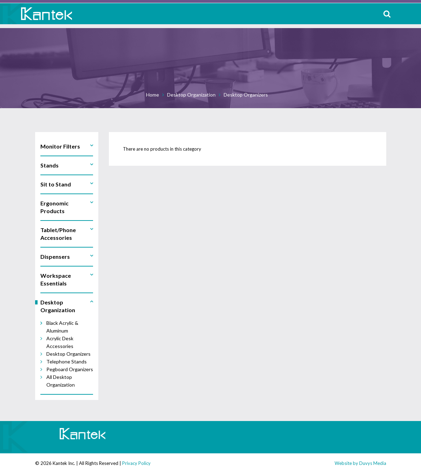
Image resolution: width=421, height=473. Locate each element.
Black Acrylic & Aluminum (62, 327)
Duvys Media (372, 463)
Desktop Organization (191, 95)
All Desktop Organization (60, 381)
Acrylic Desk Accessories (59, 342)
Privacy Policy (136, 463)
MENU (410, 13)
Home (152, 95)
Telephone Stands (66, 361)
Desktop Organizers (246, 95)
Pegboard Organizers (69, 369)
